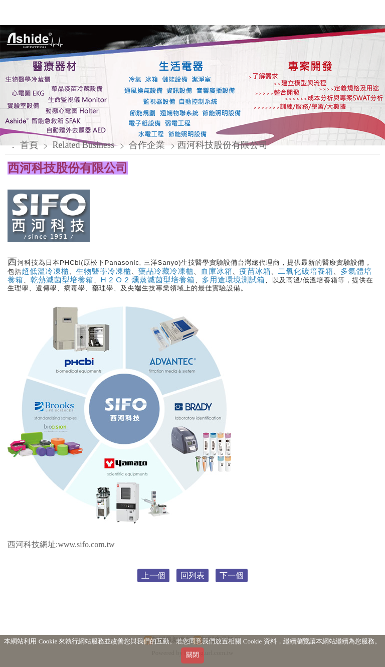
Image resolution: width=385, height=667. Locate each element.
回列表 (192, 575)
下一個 (232, 575)
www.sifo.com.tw (86, 544)
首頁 (29, 145)
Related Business (85, 145)
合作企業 (147, 145)
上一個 (153, 575)
